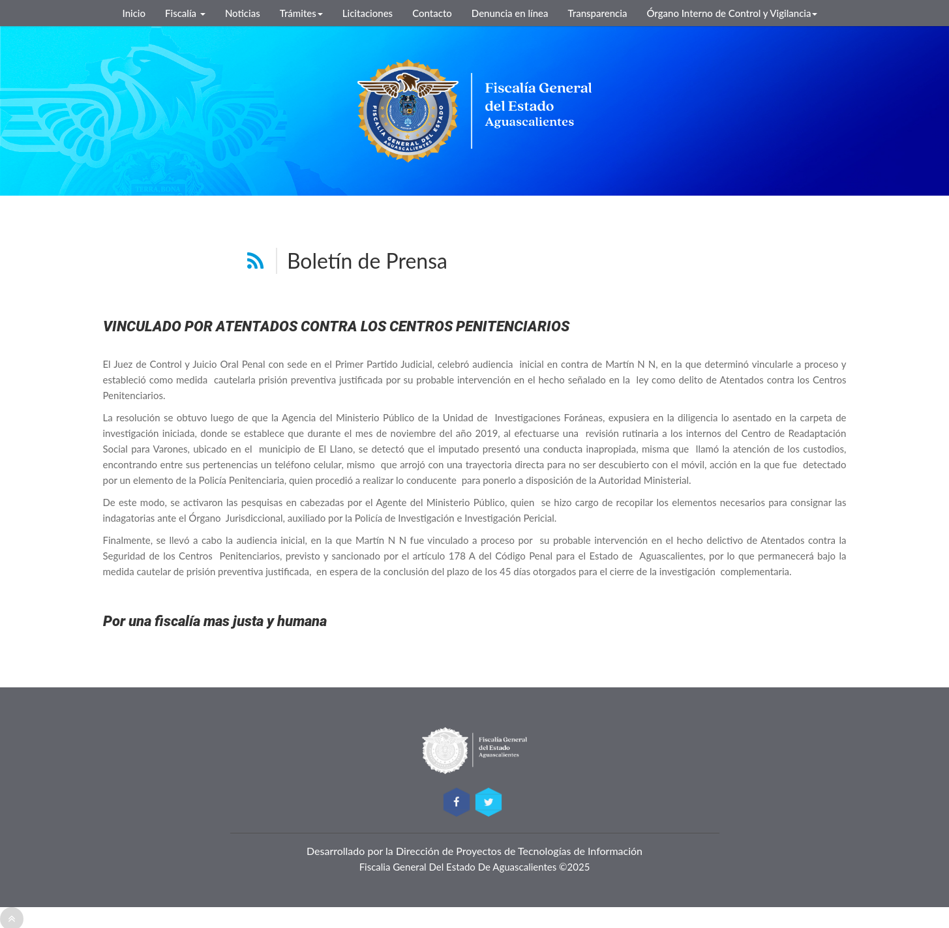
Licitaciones (367, 13)
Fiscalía (185, 13)
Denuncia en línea (510, 13)
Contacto (432, 13)
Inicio (134, 13)
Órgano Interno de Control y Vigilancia (731, 13)
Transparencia (597, 13)
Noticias (242, 13)
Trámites (301, 13)
